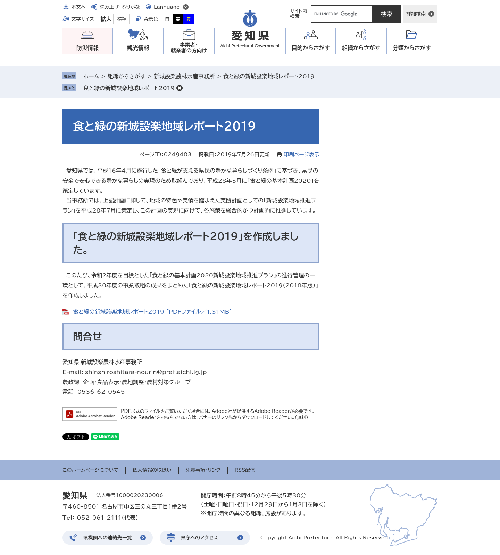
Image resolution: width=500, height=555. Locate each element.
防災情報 (87, 48)
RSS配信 (245, 470)
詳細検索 (416, 13)
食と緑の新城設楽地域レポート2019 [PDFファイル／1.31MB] (152, 311)
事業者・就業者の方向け (189, 47)
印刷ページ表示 (301, 154)
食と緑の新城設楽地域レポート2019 (129, 88)
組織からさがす (126, 76)
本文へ (78, 7)
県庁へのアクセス (199, 537)
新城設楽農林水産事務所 (184, 76)
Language (167, 7)
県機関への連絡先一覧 (107, 537)
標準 (121, 19)
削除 (179, 88)
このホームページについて (90, 470)
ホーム (91, 76)
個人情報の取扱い (152, 470)
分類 (412, 48)
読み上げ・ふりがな (120, 7)
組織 (361, 48)
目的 (311, 48)
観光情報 (138, 48)
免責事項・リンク (203, 470)
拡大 (105, 19)
